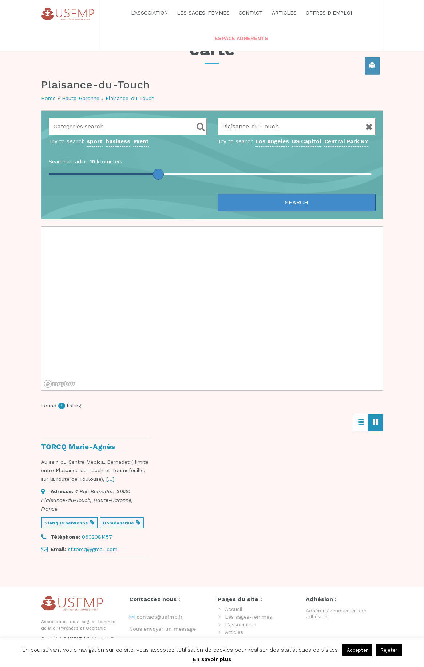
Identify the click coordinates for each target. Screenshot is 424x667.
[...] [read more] (110, 479)
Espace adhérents (241, 38)
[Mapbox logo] (60, 384)
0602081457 (97, 537)
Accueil (233, 609)
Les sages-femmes (203, 13)
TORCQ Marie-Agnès (78, 446)
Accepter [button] (357, 650)
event (141, 141)
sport (95, 141)
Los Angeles (272, 141)
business (118, 141)
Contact (251, 13)
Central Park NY (346, 141)
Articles (284, 13)
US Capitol (306, 141)
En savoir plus (212, 659)
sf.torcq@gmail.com (93, 549)
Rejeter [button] (388, 650)
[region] (212, 308)
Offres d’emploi (329, 13)
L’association (149, 13)
